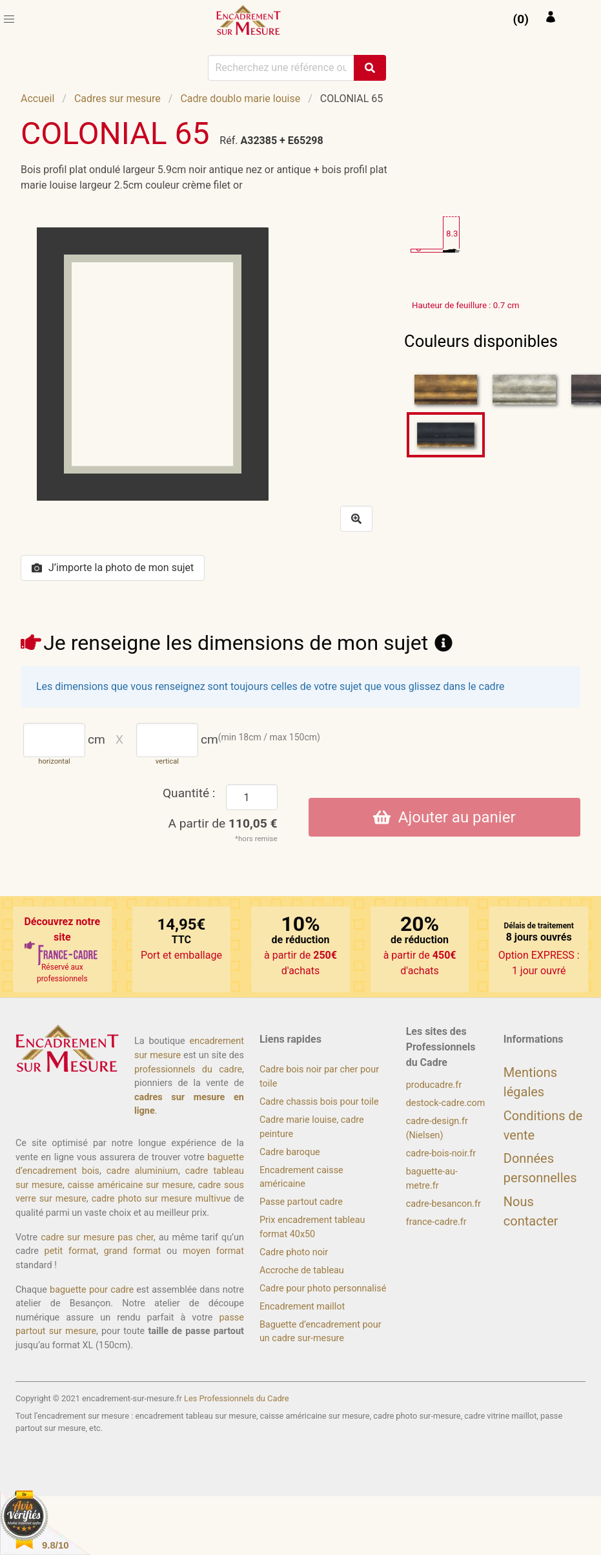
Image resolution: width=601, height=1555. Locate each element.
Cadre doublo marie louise (240, 98)
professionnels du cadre (188, 1069)
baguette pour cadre (92, 1289)
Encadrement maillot (302, 1306)
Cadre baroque (290, 1152)
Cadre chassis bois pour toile (319, 1101)
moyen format (213, 1251)
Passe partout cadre (301, 1201)
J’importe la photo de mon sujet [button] (113, 567)
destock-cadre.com (445, 1103)
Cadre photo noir (294, 1252)
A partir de (223, 823)
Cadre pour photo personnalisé (323, 1288)
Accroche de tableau (302, 1270)
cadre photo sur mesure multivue (161, 1198)
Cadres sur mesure (117, 98)
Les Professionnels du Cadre (236, 1398)
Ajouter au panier (444, 817)
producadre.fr (434, 1085)
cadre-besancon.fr (443, 1203)
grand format (132, 1251)
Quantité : (189, 793)
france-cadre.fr (436, 1221)
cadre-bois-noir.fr (441, 1153)
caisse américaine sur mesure (129, 1185)
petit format (71, 1251)
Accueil (37, 98)
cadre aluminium (142, 1170)
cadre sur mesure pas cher (97, 1237)
